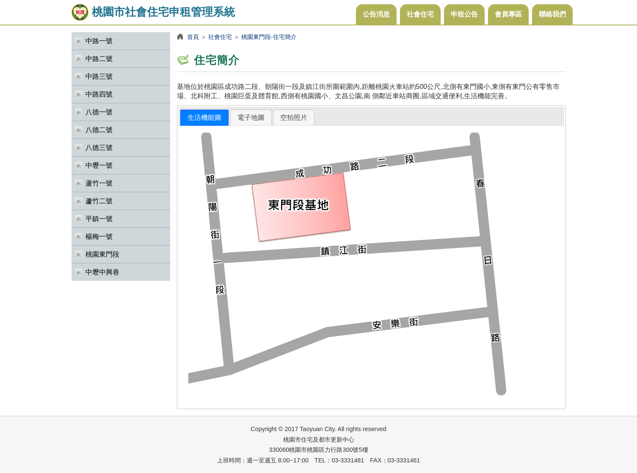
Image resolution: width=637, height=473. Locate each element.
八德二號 (99, 129)
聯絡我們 (552, 14)
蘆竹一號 (99, 183)
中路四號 (99, 94)
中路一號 (99, 40)
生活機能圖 (204, 117)
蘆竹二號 (99, 201)
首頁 (193, 36)
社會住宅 (420, 14)
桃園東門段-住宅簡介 (269, 36)
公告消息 (376, 14)
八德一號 (99, 112)
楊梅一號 (99, 236)
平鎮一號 (99, 218)
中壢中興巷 (102, 272)
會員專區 (508, 14)
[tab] (204, 118)
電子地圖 (251, 117)
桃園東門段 (102, 254)
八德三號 (99, 147)
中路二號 (99, 58)
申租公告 (464, 14)
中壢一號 (99, 165)
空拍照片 (293, 117)
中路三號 (99, 76)
